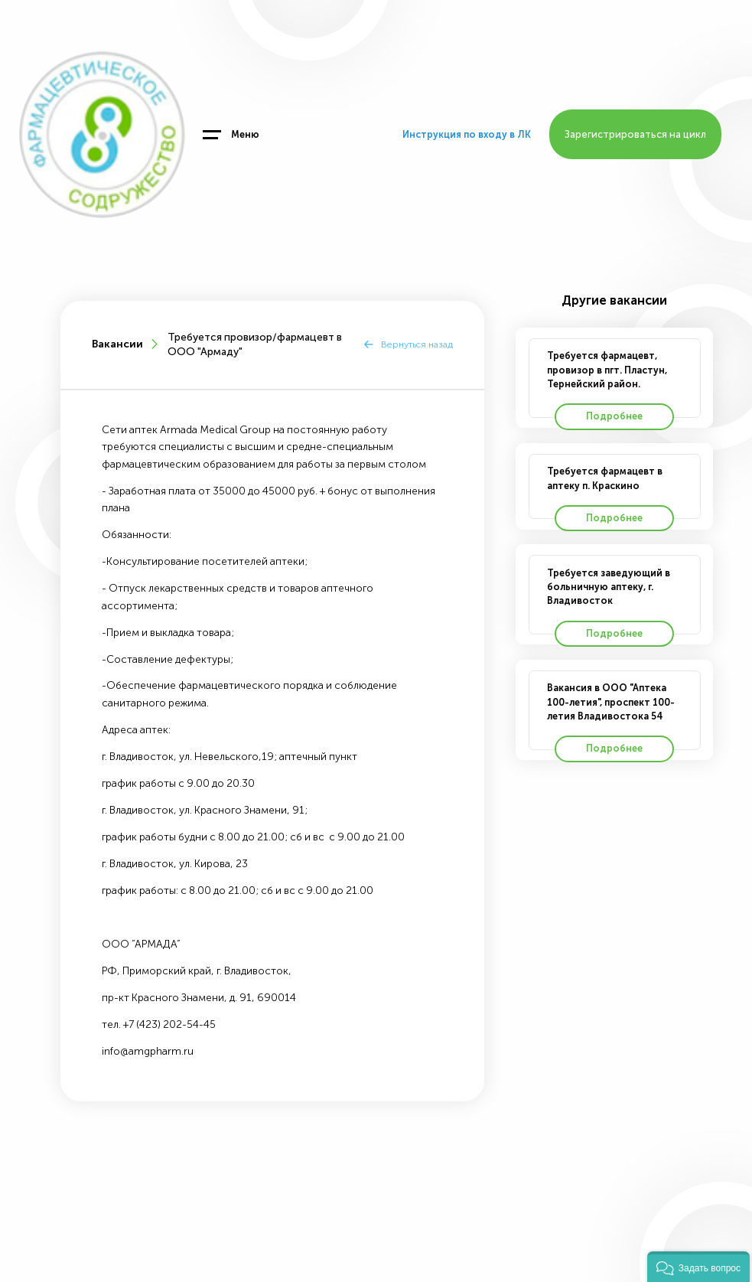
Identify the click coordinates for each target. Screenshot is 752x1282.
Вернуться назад (417, 344)
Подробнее (614, 416)
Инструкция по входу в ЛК (466, 134)
